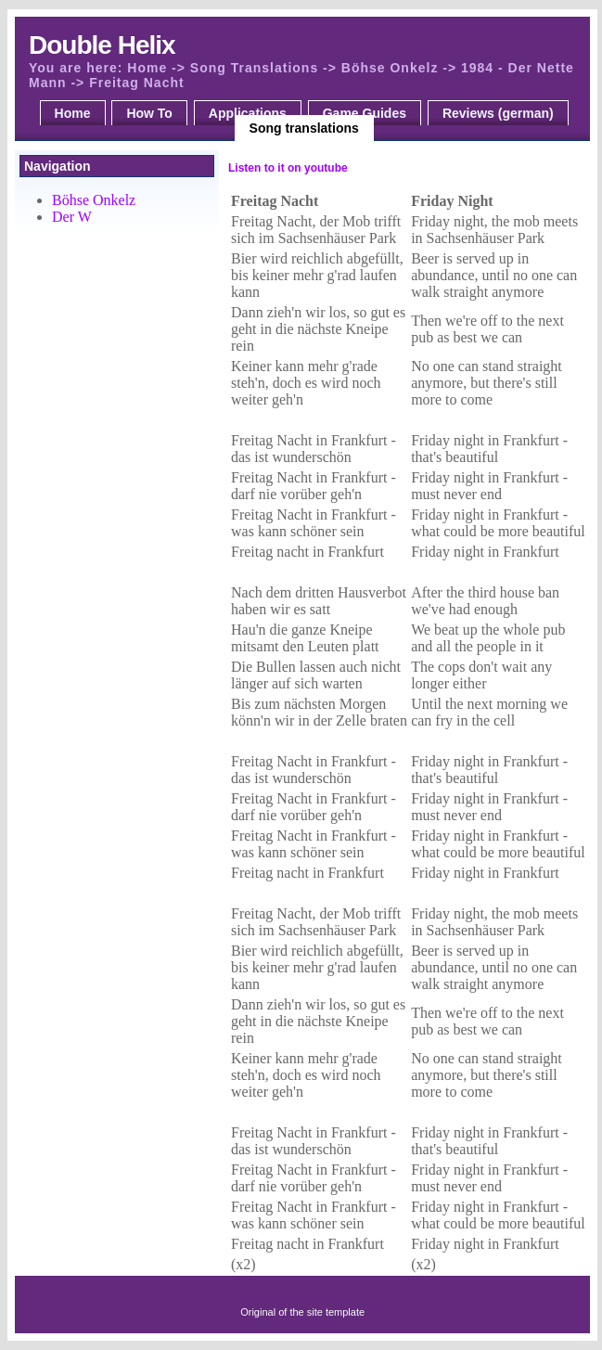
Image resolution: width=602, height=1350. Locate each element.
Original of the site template (302, 1312)
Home (73, 113)
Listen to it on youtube (288, 167)
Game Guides (364, 113)
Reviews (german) (498, 113)
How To (149, 113)
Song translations (304, 128)
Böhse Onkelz (93, 200)
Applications (248, 113)
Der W (72, 217)
